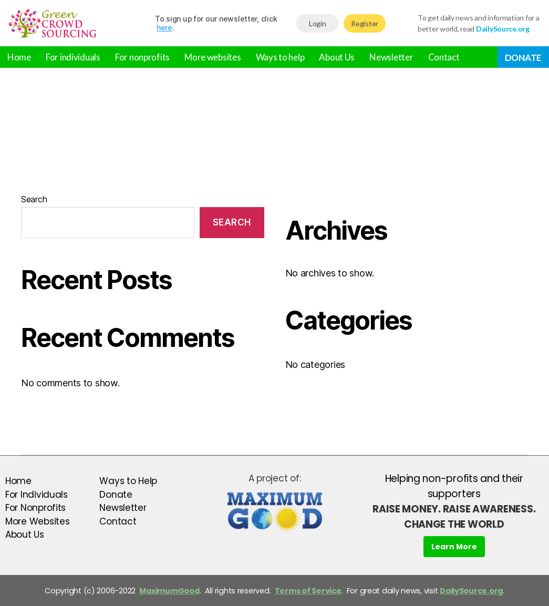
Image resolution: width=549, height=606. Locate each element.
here (164, 27)
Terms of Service (308, 591)
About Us (337, 57)
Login (317, 23)
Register (364, 23)
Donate (523, 57)
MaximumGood (169, 591)
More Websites (37, 521)
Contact (444, 57)
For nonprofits (142, 57)
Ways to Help (128, 481)
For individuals (73, 57)
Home (19, 57)
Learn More (454, 546)
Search (34, 199)
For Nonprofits (35, 507)
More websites (212, 57)
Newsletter (391, 57)
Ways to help (280, 57)
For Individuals (36, 494)
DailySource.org (471, 591)
